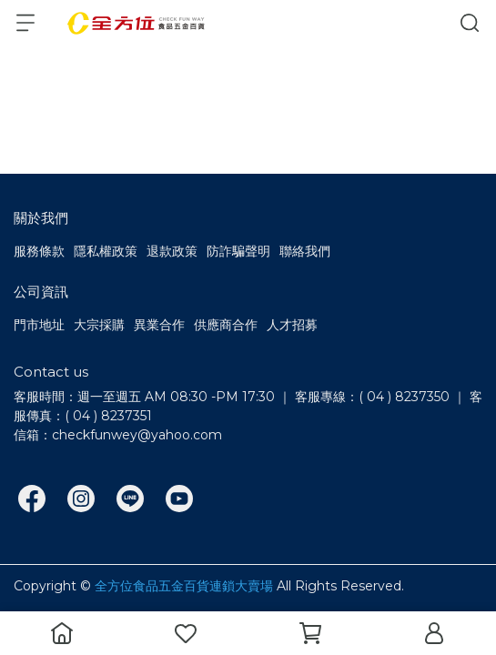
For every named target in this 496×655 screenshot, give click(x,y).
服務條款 (39, 251)
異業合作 (159, 325)
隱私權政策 (105, 251)
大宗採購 (99, 325)
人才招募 (292, 325)
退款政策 (172, 251)
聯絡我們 (304, 251)
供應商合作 (226, 325)
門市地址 (39, 325)
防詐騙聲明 (238, 251)
